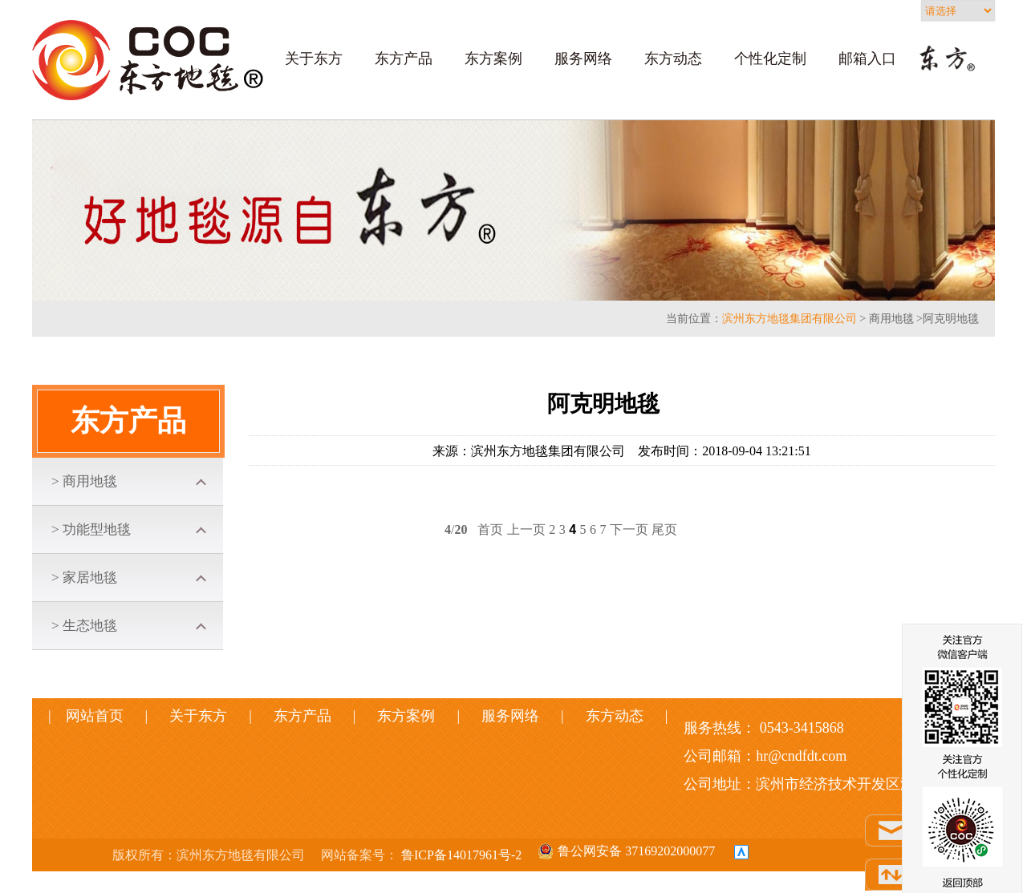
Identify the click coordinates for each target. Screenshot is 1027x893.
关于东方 (314, 59)
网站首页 (105, 716)
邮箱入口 (867, 59)
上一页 (526, 529)
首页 (490, 529)
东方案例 (493, 59)
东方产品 (403, 59)
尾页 (664, 529)
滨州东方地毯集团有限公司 (789, 319)
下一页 (629, 529)
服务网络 (583, 59)
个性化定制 (770, 59)
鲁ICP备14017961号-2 (460, 855)
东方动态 (673, 59)
